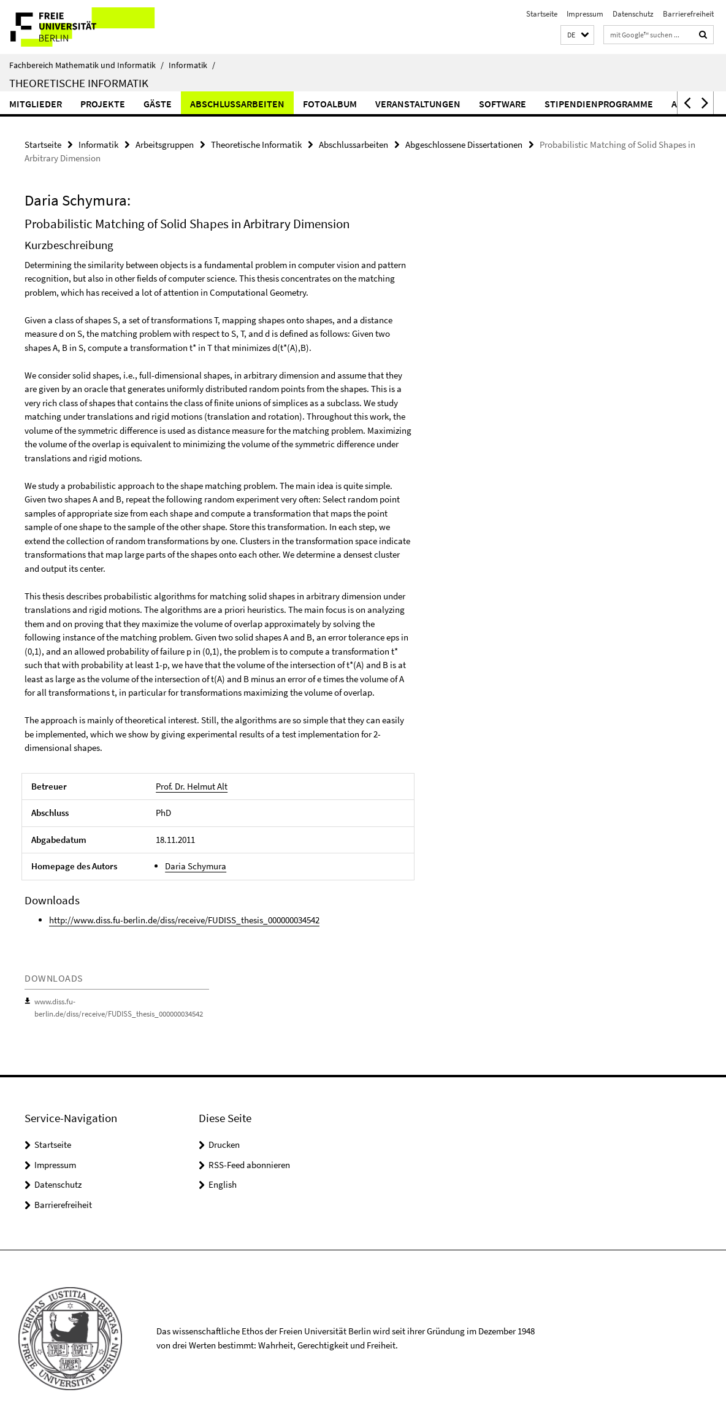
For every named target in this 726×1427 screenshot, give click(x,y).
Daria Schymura (195, 866)
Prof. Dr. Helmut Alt (191, 786)
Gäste (157, 104)
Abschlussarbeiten (237, 104)
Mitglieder (35, 104)
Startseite (541, 14)
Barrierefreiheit (688, 14)
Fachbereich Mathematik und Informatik (86, 65)
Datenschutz (633, 14)
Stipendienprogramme (598, 104)
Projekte (102, 104)
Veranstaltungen (417, 104)
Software (502, 104)
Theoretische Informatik (78, 82)
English (222, 1184)
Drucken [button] (224, 1144)
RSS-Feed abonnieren (249, 1165)
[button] (577, 35)
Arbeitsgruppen (165, 144)
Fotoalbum (330, 104)
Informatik (192, 65)
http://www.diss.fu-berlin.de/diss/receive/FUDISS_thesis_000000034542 (184, 920)
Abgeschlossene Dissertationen (463, 144)
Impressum (585, 14)
